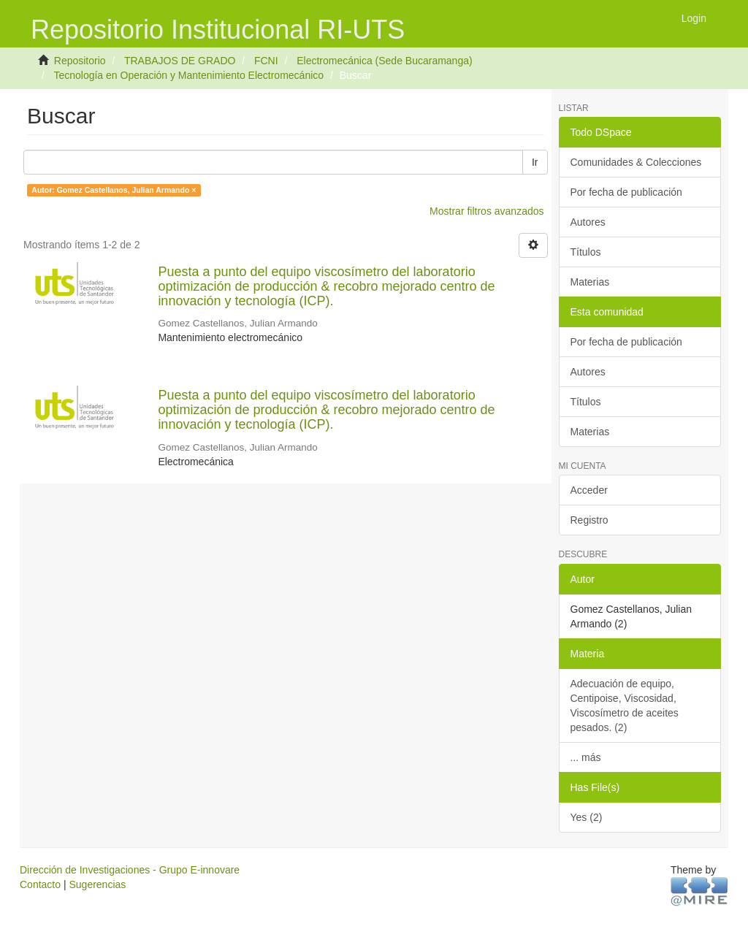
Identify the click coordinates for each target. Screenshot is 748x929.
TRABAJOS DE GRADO (179, 60)
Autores (588, 222)
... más (585, 757)
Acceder (589, 490)
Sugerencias (97, 884)
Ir (535, 162)
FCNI (266, 60)
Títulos (585, 252)
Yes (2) (586, 817)
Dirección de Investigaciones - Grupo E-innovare (130, 870)
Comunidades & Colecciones (636, 162)
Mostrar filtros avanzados (486, 211)
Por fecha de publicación (626, 192)
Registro (589, 520)
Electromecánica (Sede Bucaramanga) (384, 60)
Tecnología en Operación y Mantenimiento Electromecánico (188, 75)
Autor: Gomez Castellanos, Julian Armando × (113, 190)
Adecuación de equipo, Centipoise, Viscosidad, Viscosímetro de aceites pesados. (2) (624, 705)
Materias (590, 282)
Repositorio (80, 60)
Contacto (40, 884)
